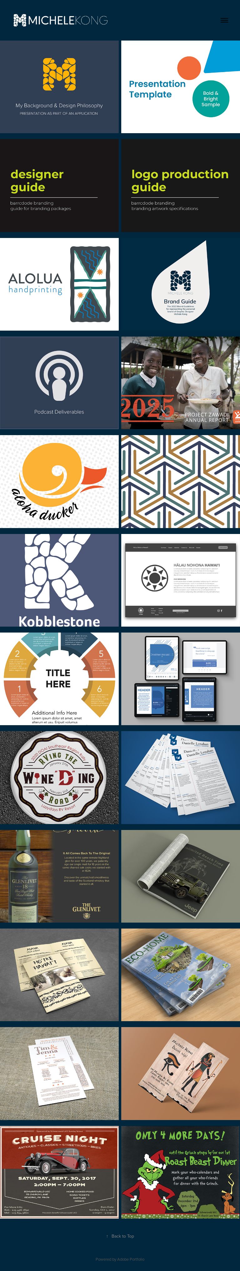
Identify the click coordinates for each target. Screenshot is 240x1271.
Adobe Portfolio (130, 1259)
